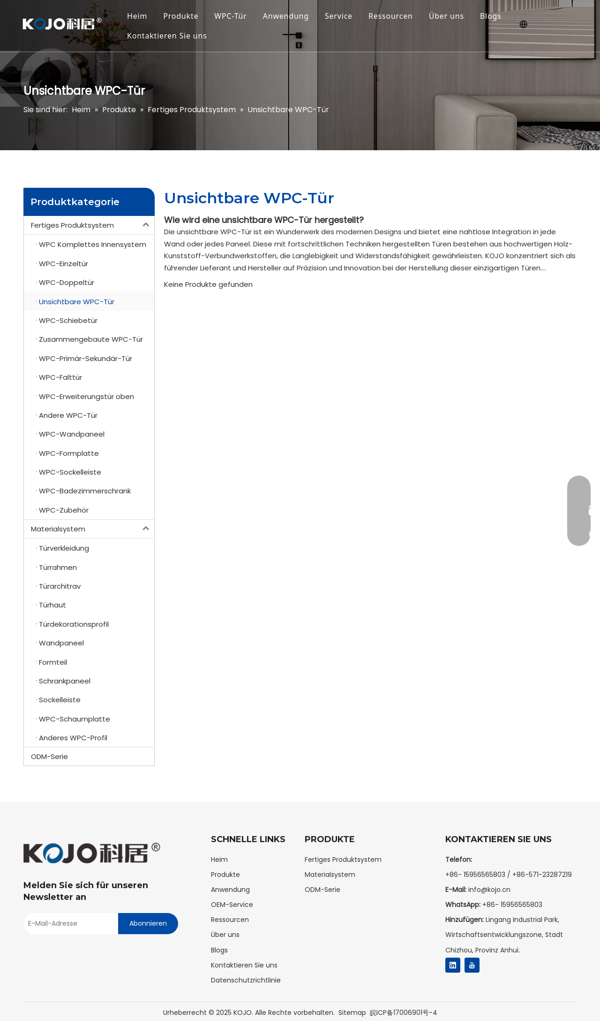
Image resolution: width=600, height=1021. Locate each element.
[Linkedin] (452, 965)
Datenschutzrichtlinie (246, 980)
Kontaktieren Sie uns (167, 36)
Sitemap (352, 1012)
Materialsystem (92, 529)
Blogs (491, 16)
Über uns (446, 16)
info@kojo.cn (489, 889)
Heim (137, 16)
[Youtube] (472, 965)
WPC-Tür (230, 16)
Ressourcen (390, 16)
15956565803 (521, 904)
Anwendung (286, 16)
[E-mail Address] (68, 923)
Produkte (180, 16)
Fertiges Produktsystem (92, 225)
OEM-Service (232, 904)
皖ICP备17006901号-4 (403, 1012)
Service (338, 16)
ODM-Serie (49, 756)
